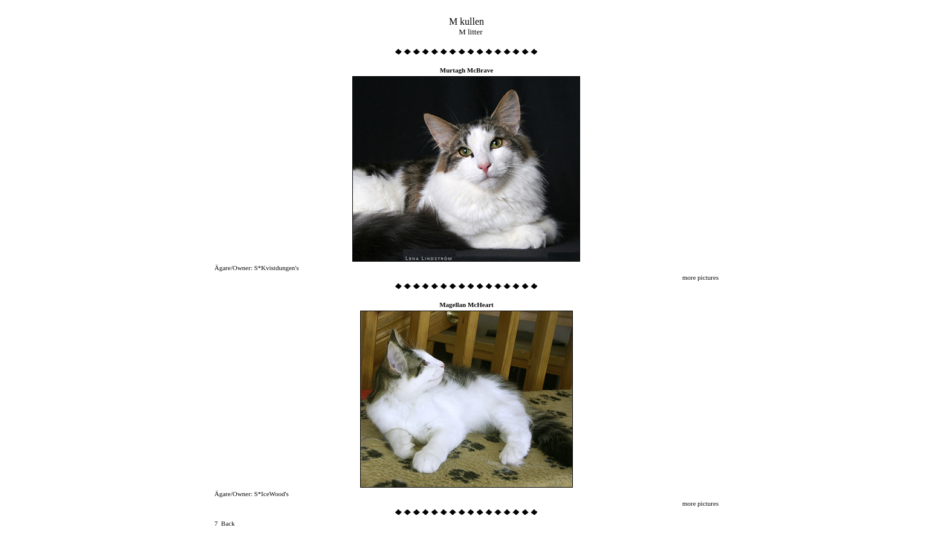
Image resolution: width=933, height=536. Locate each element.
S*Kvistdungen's (276, 267)
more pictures (700, 277)
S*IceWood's (271, 493)
